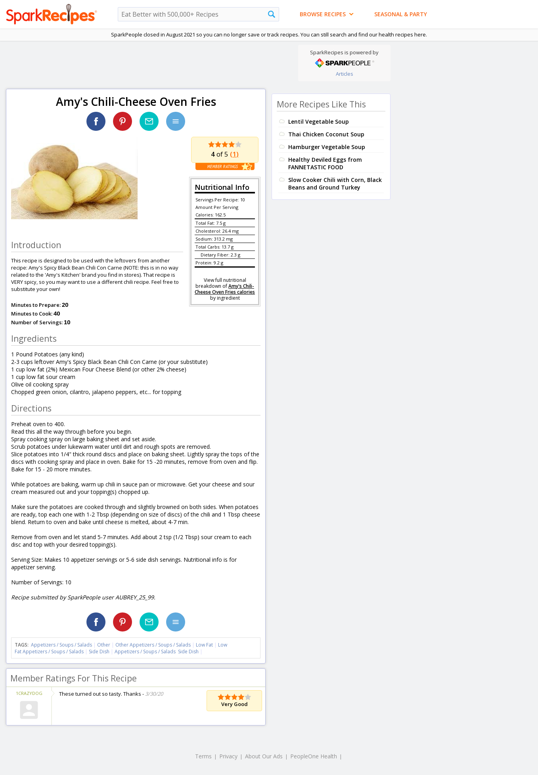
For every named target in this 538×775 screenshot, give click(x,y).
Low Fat (204, 644)
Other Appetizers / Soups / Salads (153, 644)
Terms (203, 756)
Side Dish (99, 651)
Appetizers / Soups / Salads (62, 644)
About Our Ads (264, 756)
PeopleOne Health (313, 756)
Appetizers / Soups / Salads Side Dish (157, 651)
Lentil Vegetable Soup (318, 121)
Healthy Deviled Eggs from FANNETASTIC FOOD (325, 163)
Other (103, 644)
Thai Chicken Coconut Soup (326, 134)
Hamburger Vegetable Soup (326, 147)
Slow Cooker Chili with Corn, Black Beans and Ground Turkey (335, 183)
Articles (344, 73)
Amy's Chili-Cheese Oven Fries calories (225, 289)
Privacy (228, 756)
